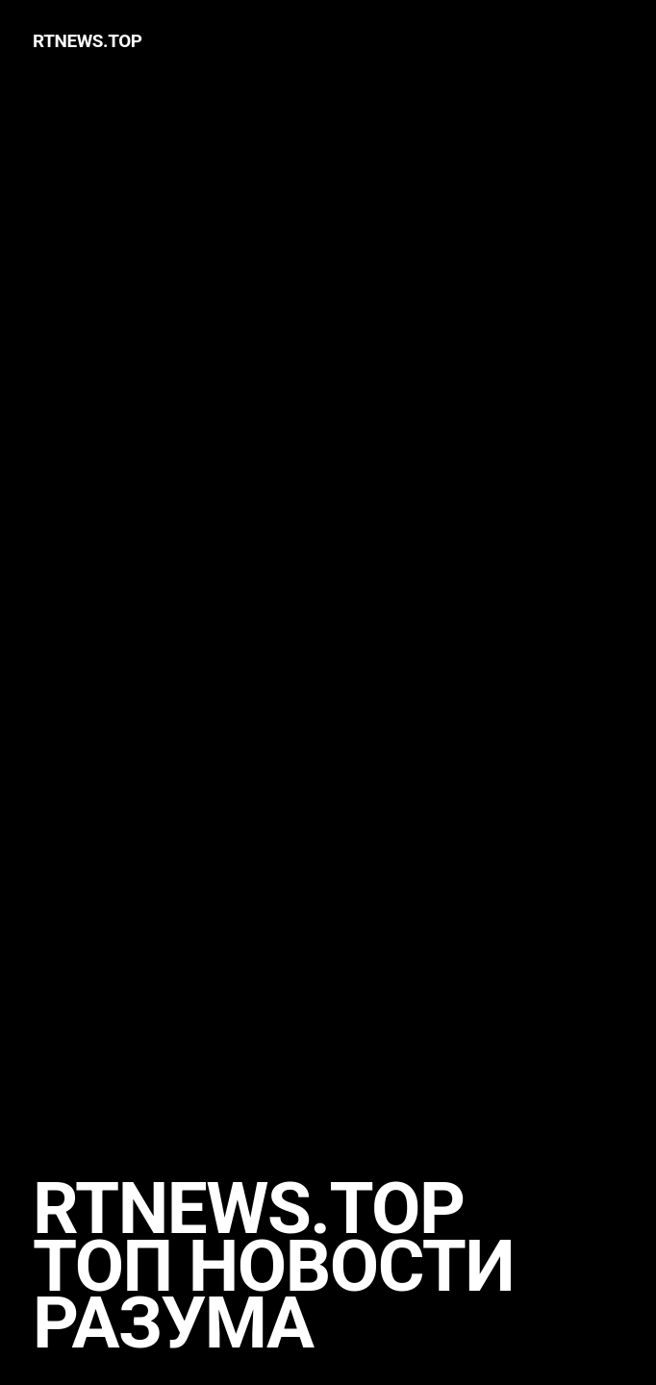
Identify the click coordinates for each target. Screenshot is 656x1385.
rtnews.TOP (87, 41)
